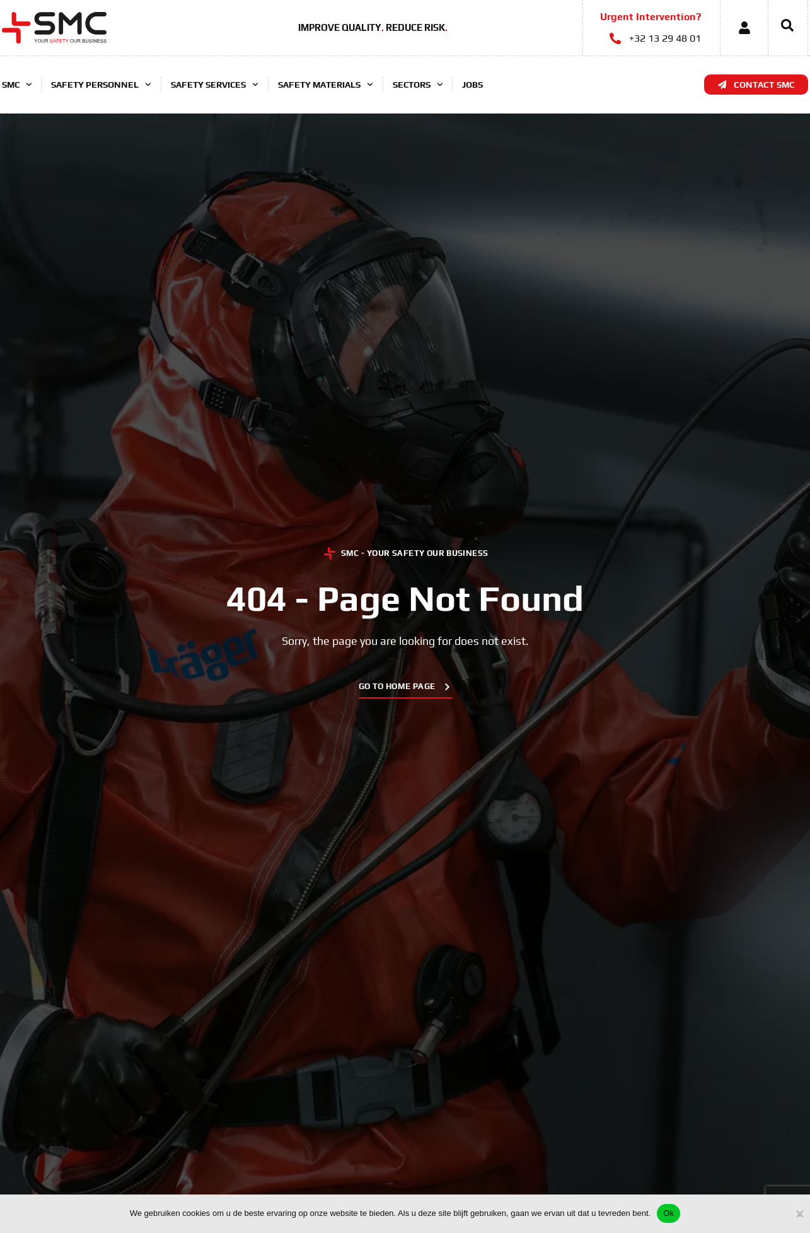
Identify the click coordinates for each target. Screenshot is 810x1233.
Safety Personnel (101, 84)
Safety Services (214, 84)
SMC (17, 84)
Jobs (472, 85)
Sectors (418, 84)
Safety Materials (325, 84)
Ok (668, 1213)
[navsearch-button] (781, 27)
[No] (800, 1212)
